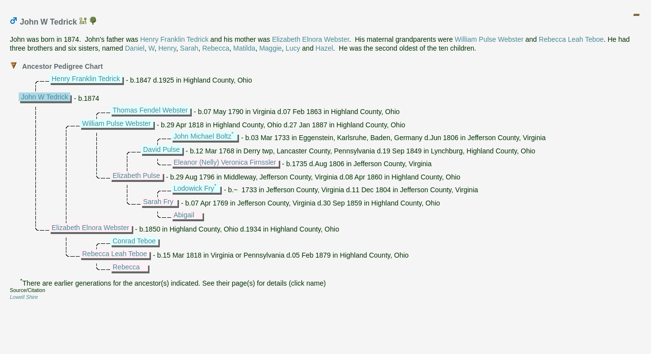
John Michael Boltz (203, 136)
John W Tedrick (44, 97)
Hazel (324, 48)
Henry (167, 48)
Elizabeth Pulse (136, 175)
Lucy (293, 48)
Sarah (189, 48)
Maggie (270, 48)
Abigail (184, 215)
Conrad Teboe (134, 241)
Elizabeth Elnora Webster (310, 39)
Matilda (244, 48)
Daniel (135, 48)
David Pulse (161, 149)
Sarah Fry (158, 202)
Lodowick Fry (194, 188)
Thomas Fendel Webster (150, 110)
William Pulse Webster (489, 39)
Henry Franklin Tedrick (174, 39)
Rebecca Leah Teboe (571, 39)
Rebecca (215, 48)
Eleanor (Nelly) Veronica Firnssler (225, 162)
